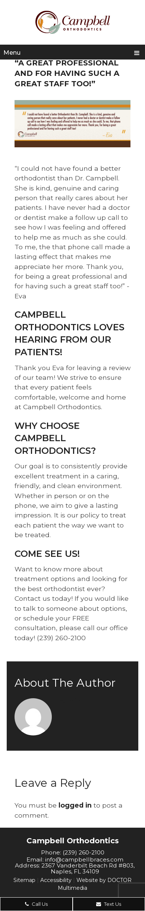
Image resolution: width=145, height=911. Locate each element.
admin (70, 701)
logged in (75, 805)
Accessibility (56, 880)
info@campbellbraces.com (84, 859)
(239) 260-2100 (83, 852)
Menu (12, 52)
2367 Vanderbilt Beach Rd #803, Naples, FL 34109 (88, 868)
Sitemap (24, 880)
